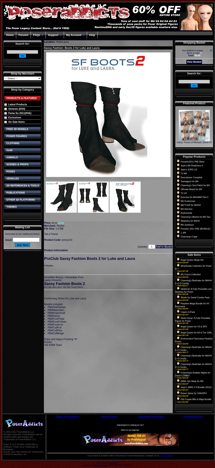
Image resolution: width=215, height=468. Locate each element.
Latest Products (17, 104)
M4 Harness (186, 209)
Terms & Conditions (67, 416)
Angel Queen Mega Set (192, 260)
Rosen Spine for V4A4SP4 (194, 393)
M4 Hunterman (188, 201)
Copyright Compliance (151, 416)
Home (10, 35)
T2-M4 (184, 173)
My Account (75, 35)
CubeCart (112, 463)
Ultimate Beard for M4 (191, 189)
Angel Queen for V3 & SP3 (194, 326)
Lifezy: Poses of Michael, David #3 (194, 142)
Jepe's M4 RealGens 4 (192, 165)
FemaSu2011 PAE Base (192, 161)
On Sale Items (16, 121)
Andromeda (186, 213)
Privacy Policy (109, 416)
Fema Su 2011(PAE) (19, 113)
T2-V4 (184, 193)
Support (55, 35)
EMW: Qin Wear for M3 (192, 381)
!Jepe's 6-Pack (188, 312)
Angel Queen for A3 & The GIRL (196, 332)
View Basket (194, 61)
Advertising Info (193, 416)
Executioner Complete (191, 177)
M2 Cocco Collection (191, 274)
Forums (23, 35)
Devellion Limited (100, 465)
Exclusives (14, 117)
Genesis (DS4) (16, 108)
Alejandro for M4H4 (190, 221)
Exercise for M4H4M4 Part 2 (194, 197)
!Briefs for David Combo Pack (195, 297)
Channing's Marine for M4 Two (195, 217)
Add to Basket (164, 246)
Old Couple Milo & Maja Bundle (196, 399)
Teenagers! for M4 (189, 181)
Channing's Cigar (189, 236)
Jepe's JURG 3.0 (189, 169)
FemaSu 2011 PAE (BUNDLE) (195, 228)
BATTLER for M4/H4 (191, 205)
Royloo (60, 225)
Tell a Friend (51, 234)
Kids (59, 42)
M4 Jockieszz (187, 225)
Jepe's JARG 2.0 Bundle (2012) (196, 387)
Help (92, 35)
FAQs (38, 35)
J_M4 (183, 232)
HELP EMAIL (166, 455)
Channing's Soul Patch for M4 (195, 185)
